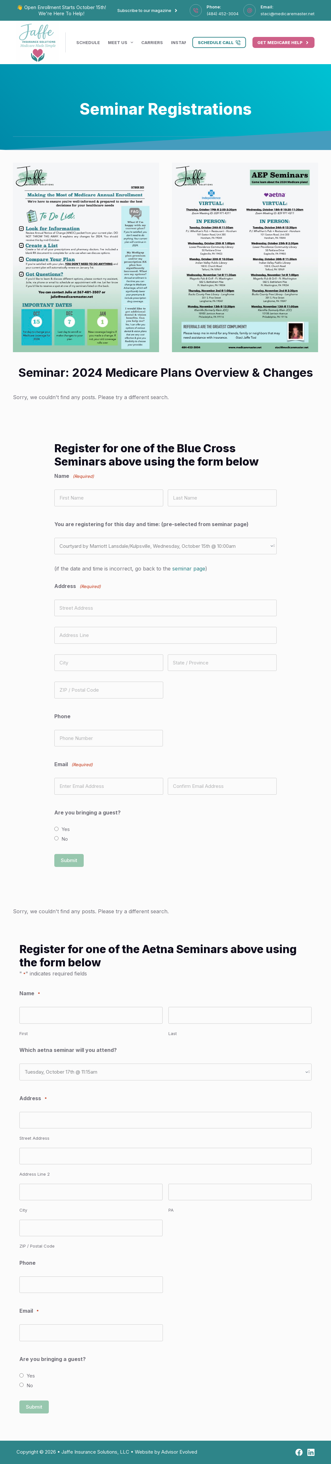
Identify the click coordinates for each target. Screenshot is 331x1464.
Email (29, 1311)
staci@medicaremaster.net (288, 13)
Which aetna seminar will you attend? (68, 1050)
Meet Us (122, 42)
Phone (62, 716)
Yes (65, 829)
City (23, 1210)
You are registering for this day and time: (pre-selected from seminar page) (151, 524)
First (23, 1033)
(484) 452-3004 (223, 13)
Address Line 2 (34, 1174)
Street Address (34, 1138)
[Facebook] (299, 1452)
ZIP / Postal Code (37, 1246)
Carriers (152, 42)
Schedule (88, 42)
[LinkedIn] (311, 1452)
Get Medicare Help (283, 42)
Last (172, 1033)
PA (171, 1210)
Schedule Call (219, 42)
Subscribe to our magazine (147, 10)
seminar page (188, 568)
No (64, 839)
